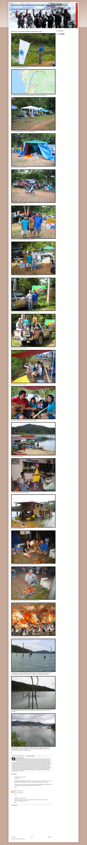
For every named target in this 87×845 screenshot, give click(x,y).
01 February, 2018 (20, 790)
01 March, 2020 (22, 798)
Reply (15, 787)
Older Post (50, 836)
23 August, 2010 (22, 776)
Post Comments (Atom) (20, 838)
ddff (15, 790)
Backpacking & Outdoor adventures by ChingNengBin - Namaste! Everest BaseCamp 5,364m (39, 5)
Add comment (14, 805)
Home (32, 836)
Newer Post (14, 836)
